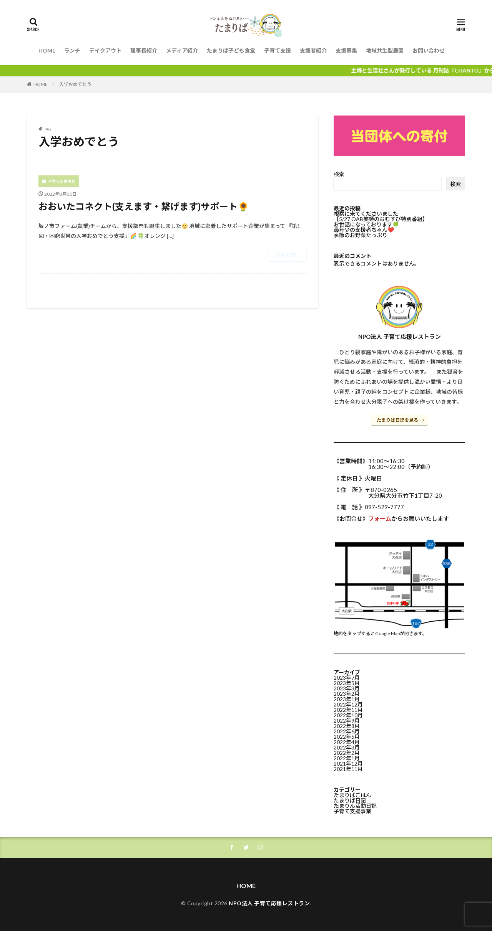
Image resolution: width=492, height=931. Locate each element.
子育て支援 (277, 50)
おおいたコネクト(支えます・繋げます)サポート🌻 (143, 206)
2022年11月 (348, 710)
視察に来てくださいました (366, 213)
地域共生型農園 (385, 50)
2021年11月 (348, 769)
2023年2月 (347, 693)
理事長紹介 (143, 50)
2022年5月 (347, 736)
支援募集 (346, 50)
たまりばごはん (352, 795)
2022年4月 (347, 742)
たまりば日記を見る (397, 420)
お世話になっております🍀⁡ (366, 224)
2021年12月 (348, 763)
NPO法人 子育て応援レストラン (269, 903)
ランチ (72, 50)
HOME (46, 50)
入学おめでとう (75, 84)
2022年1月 (347, 758)
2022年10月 (348, 715)
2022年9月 (347, 720)
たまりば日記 (350, 800)
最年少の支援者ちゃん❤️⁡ (364, 229)
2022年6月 (347, 731)
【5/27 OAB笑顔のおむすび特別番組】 (381, 219)
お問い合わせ (428, 50)
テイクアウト (105, 50)
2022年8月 (347, 726)
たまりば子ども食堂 (231, 50)
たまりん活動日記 (355, 805)
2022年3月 (347, 747)
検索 (339, 174)
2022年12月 (348, 704)
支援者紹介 (313, 50)
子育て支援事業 (61, 181)
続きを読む (287, 255)
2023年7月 (347, 677)
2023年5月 (347, 683)
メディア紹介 (182, 50)
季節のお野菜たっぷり (360, 235)
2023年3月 (347, 688)
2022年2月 (347, 752)
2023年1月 (347, 699)
